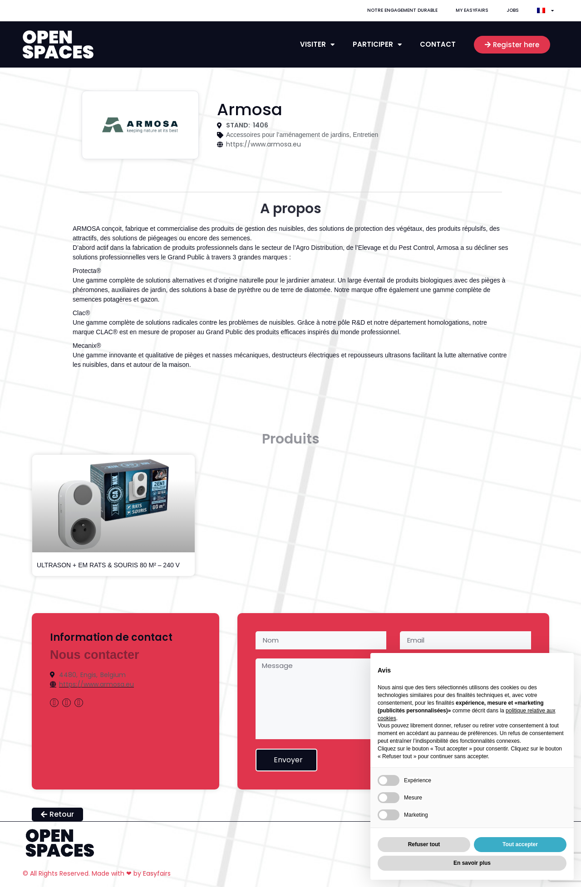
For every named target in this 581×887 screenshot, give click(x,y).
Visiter (317, 45)
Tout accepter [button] (520, 844)
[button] (512, 45)
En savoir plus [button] (472, 863)
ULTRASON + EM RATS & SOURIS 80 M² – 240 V (108, 565)
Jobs (513, 10)
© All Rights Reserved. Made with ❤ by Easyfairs (97, 873)
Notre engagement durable (402, 10)
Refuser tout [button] (424, 844)
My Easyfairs (472, 10)
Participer (377, 45)
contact (438, 44)
